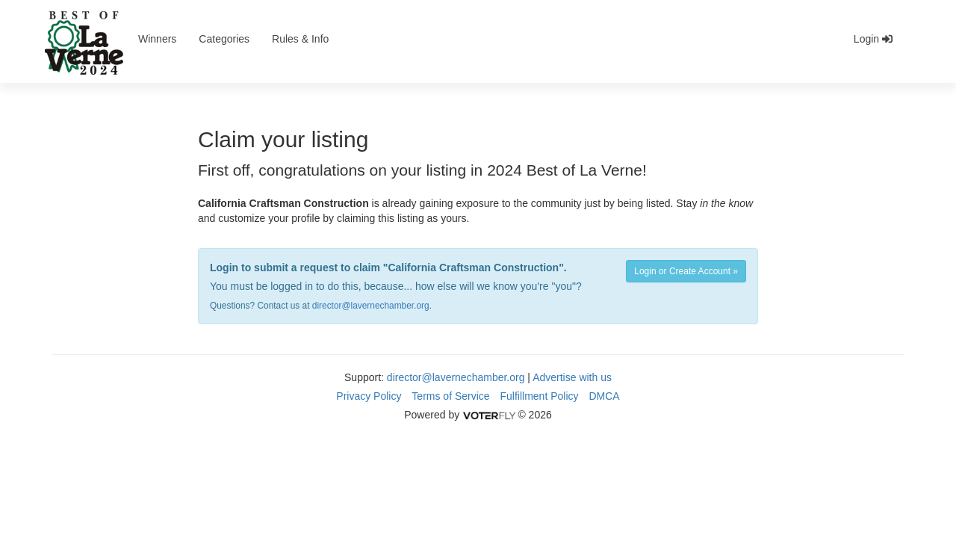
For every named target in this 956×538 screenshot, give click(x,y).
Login (873, 39)
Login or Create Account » (686, 271)
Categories (224, 39)
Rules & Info (300, 39)
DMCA (604, 396)
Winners (157, 39)
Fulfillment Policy (539, 396)
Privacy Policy (368, 396)
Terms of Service (450, 396)
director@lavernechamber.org (370, 305)
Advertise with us (572, 377)
